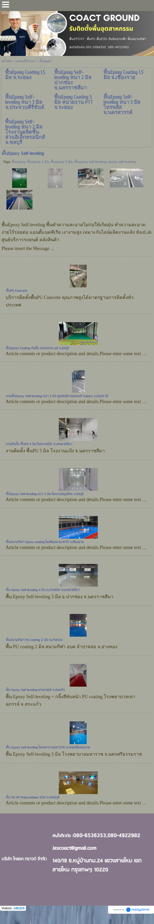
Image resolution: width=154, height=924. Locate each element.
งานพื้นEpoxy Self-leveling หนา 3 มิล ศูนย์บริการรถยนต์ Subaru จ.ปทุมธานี (57, 396)
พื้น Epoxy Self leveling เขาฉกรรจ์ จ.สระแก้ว (35, 690)
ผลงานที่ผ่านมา (25, 61)
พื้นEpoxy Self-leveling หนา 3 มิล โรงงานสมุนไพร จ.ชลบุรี (44, 494)
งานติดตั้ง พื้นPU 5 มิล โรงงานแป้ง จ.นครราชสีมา (39, 444)
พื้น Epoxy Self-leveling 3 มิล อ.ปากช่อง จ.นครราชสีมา (43, 590)
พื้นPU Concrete (16, 291)
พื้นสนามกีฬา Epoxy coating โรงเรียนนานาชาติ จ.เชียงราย (45, 542)
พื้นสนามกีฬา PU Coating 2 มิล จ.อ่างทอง (34, 640)
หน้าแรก (7, 61)
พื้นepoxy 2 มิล (38, 162)
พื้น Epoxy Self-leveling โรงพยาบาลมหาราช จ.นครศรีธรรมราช (48, 747)
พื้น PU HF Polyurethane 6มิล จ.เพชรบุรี (32, 797)
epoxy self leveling (122, 162)
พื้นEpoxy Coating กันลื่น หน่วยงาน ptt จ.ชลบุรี (37, 348)
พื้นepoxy (18, 162)
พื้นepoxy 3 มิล (61, 162)
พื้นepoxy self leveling (90, 162)
